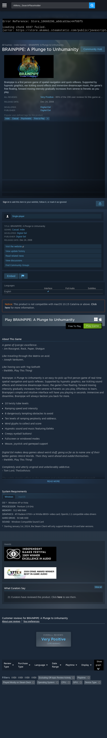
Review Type (7, 667)
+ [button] (47, 121)
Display (85, 667)
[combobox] (50, 5)
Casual (15, 121)
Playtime (70, 667)
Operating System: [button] (46, 684)
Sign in (6, 204)
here (59, 599)
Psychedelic (26, 121)
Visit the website (15, 248)
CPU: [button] (63, 684)
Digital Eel (45, 109)
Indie (7, 121)
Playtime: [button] (81, 680)
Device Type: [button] (91, 684)
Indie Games (20, 47)
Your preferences (31, 623)
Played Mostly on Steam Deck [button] (17, 684)
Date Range (55, 667)
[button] (14, 679)
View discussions (14, 262)
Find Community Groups (17, 267)
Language (40, 667)
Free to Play (39, 121)
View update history (15, 253)
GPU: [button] (75, 684)
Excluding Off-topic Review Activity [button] (55, 680)
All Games (7, 47)
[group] (53, 682)
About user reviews (11, 623)
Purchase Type (23, 667)
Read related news (15, 258)
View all (98, 589)
